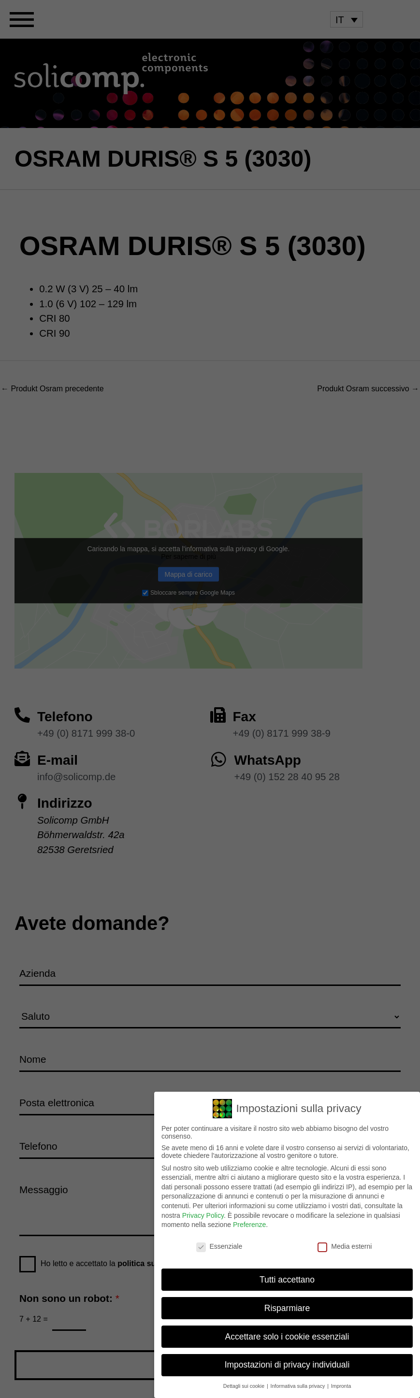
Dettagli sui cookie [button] (244, 1385)
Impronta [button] (341, 1385)
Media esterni (345, 1245)
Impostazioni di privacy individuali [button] (287, 1364)
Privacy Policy (203, 1214)
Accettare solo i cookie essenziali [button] (287, 1336)
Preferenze (249, 1224)
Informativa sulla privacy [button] (299, 1385)
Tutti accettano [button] (287, 1279)
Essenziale (219, 1245)
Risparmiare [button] (287, 1307)
